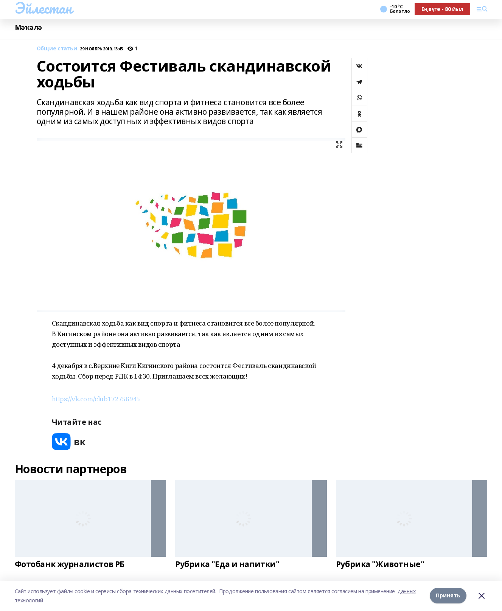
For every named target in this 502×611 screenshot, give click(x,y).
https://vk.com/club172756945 (96, 398)
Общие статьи (57, 48)
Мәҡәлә (28, 27)
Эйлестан (43, 8)
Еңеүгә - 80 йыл (442, 8)
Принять (448, 595)
